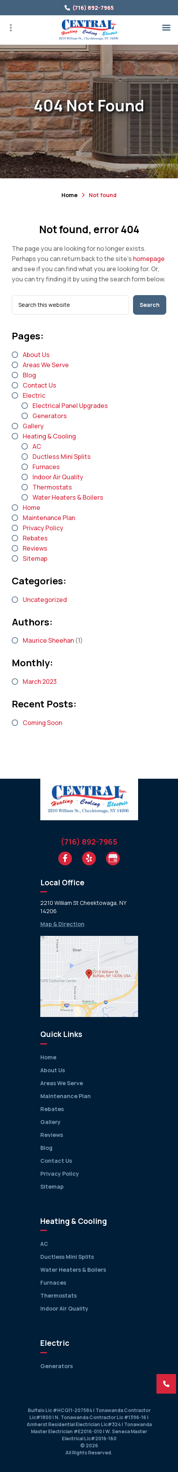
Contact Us (39, 385)
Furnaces (46, 466)
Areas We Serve (46, 365)
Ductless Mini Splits (61, 456)
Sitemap (35, 558)
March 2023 (40, 681)
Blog (29, 375)
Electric (34, 395)
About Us (36, 354)
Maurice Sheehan (48, 640)
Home (69, 195)
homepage (149, 258)
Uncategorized (45, 599)
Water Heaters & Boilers (67, 497)
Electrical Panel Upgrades (70, 405)
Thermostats (52, 487)
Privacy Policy (43, 528)
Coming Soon (42, 722)
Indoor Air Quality (57, 477)
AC (36, 446)
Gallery (33, 426)
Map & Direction (62, 924)
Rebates (35, 538)
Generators (49, 416)
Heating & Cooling (49, 436)
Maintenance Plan (49, 517)
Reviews (35, 548)
